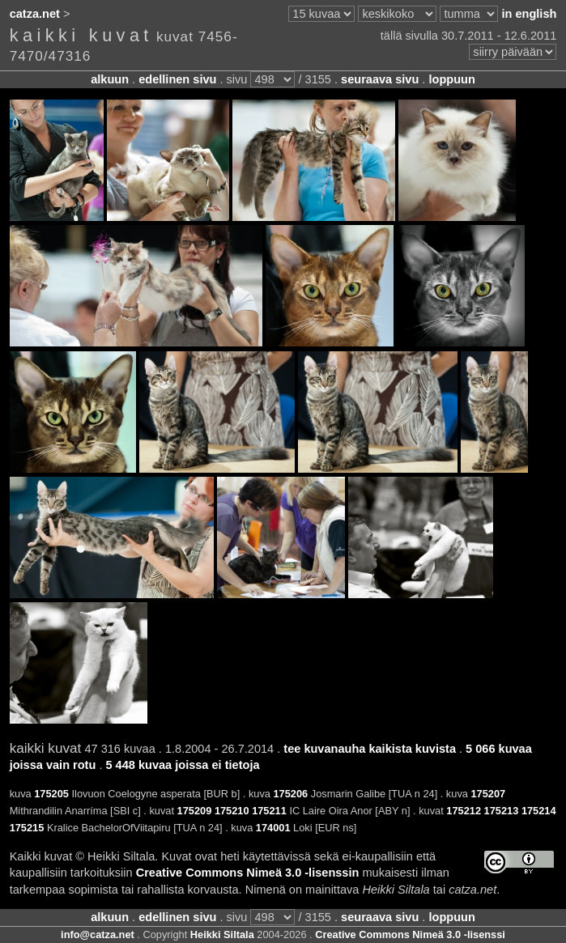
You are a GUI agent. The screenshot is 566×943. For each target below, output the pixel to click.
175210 (232, 811)
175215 (27, 828)
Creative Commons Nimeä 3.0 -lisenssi (410, 934)
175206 (290, 794)
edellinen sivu (177, 79)
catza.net (35, 13)
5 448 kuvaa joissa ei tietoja (182, 764)
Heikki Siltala (222, 934)
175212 (463, 811)
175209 (194, 811)
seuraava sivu (380, 79)
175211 (269, 811)
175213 (501, 811)
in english (528, 13)
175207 (487, 794)
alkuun (110, 79)
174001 (273, 828)
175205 (51, 794)
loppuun (451, 79)
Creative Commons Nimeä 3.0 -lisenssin (248, 872)
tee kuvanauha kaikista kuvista (369, 748)
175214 (538, 811)
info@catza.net (97, 934)
